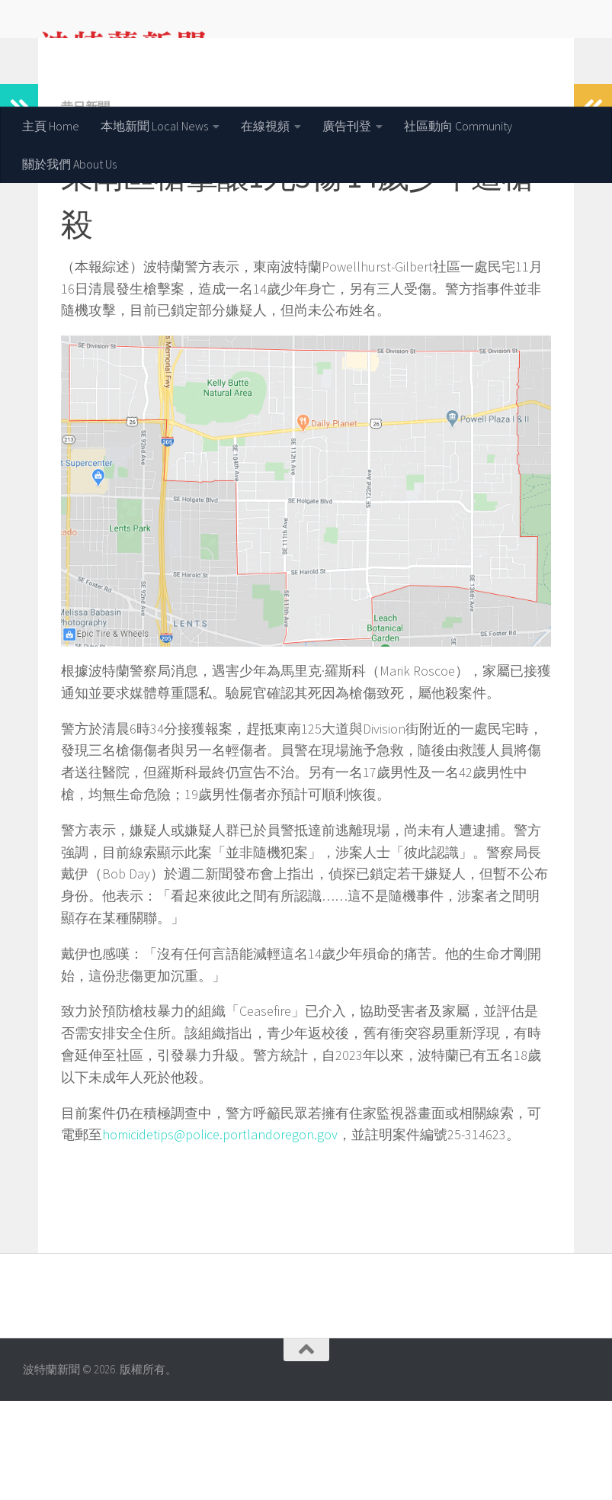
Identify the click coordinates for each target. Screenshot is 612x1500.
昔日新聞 (85, 206)
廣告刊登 (346, 125)
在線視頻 (265, 125)
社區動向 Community (458, 125)
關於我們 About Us (69, 164)
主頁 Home (50, 125)
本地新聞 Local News (154, 125)
